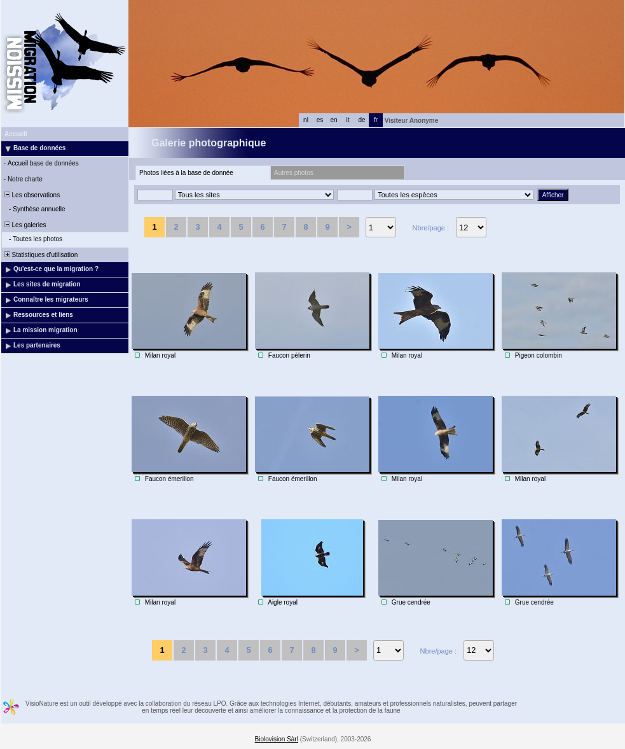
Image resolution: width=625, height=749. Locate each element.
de (361, 119)
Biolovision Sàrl (276, 739)
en (333, 119)
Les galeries (24, 224)
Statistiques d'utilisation (40, 254)
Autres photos (293, 172)
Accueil (15, 133)
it (348, 119)
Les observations (31, 195)
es (320, 119)
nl (305, 119)
